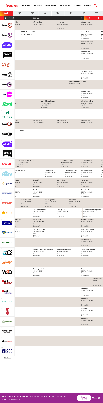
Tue (45, 13)
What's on (26, 5)
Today (6, 13)
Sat (96, 13)
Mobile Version (7, 357)
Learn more (84, 398)
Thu (70, 13)
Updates (87, 5)
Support (77, 5)
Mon (32, 13)
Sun (19, 13)
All (2, 18)
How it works (50, 5)
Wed (58, 13)
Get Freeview (65, 5)
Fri (83, 13)
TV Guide (38, 5)
